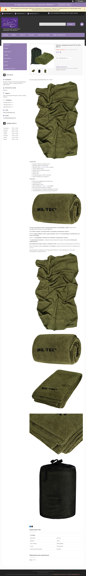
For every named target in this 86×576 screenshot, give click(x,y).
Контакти (31, 35)
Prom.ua (51, 571)
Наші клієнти (7, 58)
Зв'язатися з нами (64, 5)
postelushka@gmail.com (9, 118)
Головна (5, 35)
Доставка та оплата (43, 35)
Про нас (23, 35)
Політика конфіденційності (73, 574)
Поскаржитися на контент (59, 574)
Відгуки (6, 65)
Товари (13, 35)
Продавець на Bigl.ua (43, 572)
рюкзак (31, 247)
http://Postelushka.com (9, 112)
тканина (44, 186)
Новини (6, 55)
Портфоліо (7, 45)
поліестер (43, 167)
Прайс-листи (7, 51)
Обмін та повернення (59, 35)
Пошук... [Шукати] (71, 24)
